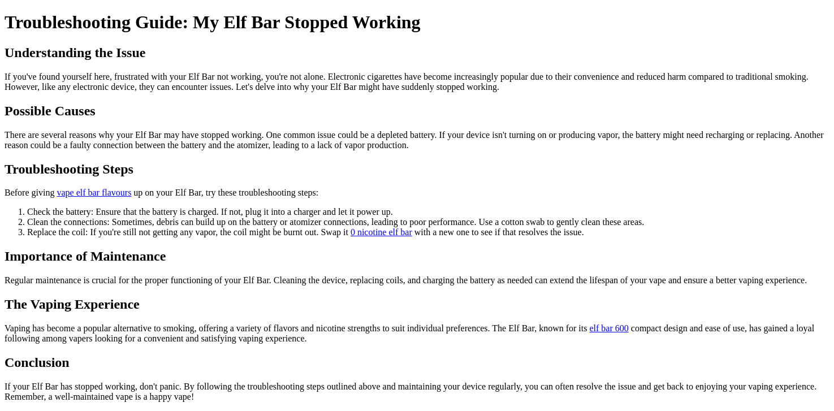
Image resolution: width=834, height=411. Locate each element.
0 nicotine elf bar (381, 232)
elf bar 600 (608, 328)
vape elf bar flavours (94, 192)
